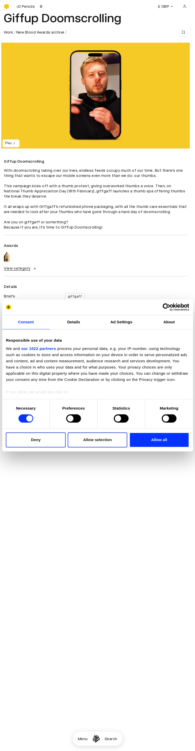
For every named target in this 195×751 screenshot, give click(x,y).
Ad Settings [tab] (121, 322)
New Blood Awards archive (40, 32)
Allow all (159, 440)
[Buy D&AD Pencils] (30, 6)
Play (11, 143)
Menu (83, 739)
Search (111, 739)
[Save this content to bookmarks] (183, 32)
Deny (36, 440)
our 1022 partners (38, 348)
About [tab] (169, 322)
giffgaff (75, 296)
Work (8, 32)
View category (20, 268)
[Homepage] (96, 739)
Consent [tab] (26, 322)
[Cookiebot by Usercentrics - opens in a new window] (166, 307)
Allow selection (97, 440)
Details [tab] (73, 322)
